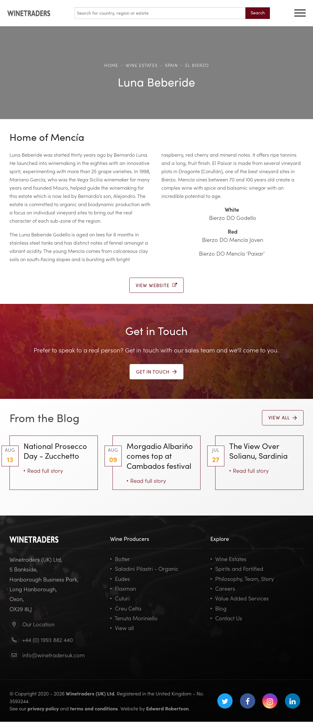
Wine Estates (228, 559)
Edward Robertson (167, 708)
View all (122, 628)
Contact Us (226, 618)
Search (258, 12)
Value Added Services (239, 598)
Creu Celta (125, 608)
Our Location (38, 624)
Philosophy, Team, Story (242, 579)
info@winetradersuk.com (53, 655)
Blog (218, 608)
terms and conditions (94, 708)
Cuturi (120, 598)
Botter (120, 559)
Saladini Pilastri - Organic (144, 569)
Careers (222, 589)
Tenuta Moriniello (134, 618)
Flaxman (123, 589)
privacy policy (43, 708)
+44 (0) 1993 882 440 (47, 640)
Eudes (120, 579)
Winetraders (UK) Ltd (90, 693)
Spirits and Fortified (236, 569)
